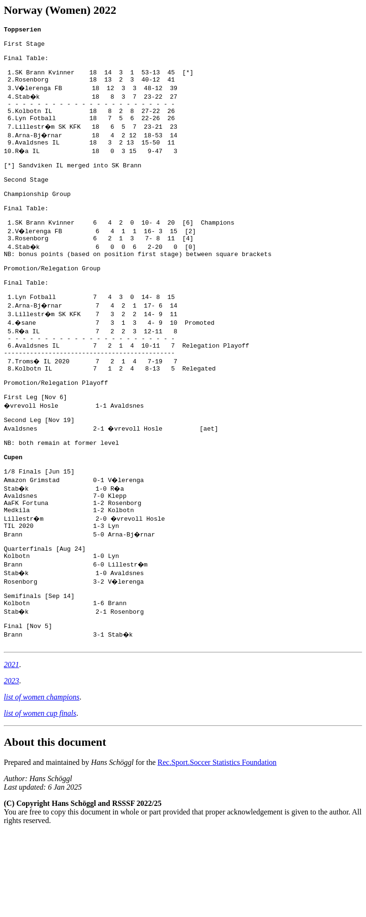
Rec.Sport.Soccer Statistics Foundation (217, 847)
